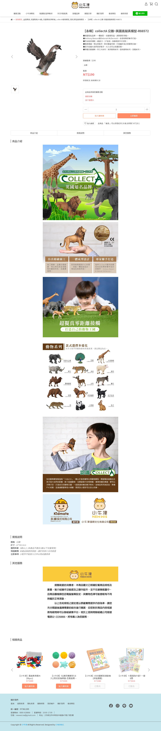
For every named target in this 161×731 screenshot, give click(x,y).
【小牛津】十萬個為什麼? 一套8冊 (131, 676)
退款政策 (20, 703)
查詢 (12, 703)
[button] (76, 56)
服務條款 (40, 703)
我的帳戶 (50, 703)
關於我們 (61, 703)
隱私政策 (30, 703)
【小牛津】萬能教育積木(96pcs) (29, 676)
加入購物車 (99, 115)
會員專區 (71, 703)
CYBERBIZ (60, 724)
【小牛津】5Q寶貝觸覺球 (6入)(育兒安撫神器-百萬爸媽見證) (63, 676)
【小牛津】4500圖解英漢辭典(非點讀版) (97, 676)
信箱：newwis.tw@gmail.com (23, 715)
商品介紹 (34, 133)
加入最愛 (89, 123)
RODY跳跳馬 (62, 13)
